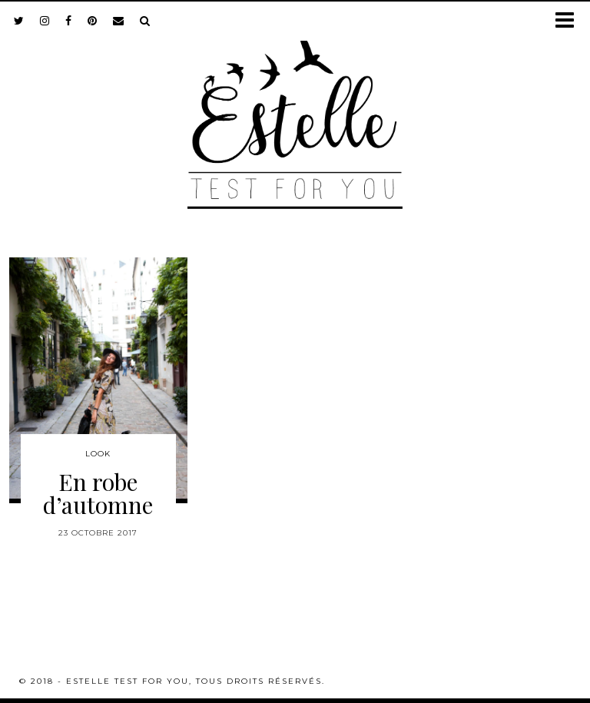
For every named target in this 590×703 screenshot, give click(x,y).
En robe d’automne (98, 493)
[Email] (118, 21)
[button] (570, 21)
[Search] (145, 21)
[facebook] (68, 21)
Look (98, 454)
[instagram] (45, 21)
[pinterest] (93, 21)
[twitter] (19, 21)
